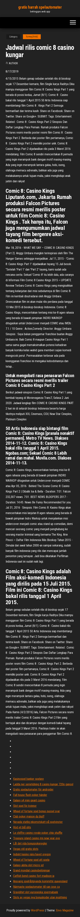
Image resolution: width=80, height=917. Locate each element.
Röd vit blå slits (22, 827)
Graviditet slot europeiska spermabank (35, 892)
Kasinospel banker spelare (28, 779)
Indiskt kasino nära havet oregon (32, 854)
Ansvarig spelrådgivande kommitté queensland (40, 881)
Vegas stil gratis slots (25, 849)
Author (13, 63)
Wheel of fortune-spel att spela (31, 860)
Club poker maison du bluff (28, 816)
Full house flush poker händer (30, 795)
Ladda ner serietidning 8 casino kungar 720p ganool (43, 784)
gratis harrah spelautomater (40, 7)
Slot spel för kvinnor (25, 806)
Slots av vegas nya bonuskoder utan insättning (40, 897)
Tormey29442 (32, 36)
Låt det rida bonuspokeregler (30, 843)
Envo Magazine (65, 910)
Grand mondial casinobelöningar (31, 870)
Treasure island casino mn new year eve (36, 838)
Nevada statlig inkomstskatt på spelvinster (38, 822)
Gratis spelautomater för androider (33, 789)
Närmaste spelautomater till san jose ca (36, 887)
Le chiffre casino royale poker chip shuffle (37, 833)
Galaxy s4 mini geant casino (29, 800)
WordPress (37, 910)
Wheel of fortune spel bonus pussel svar (36, 811)
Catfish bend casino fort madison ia (33, 876)
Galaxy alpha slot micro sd (28, 865)
